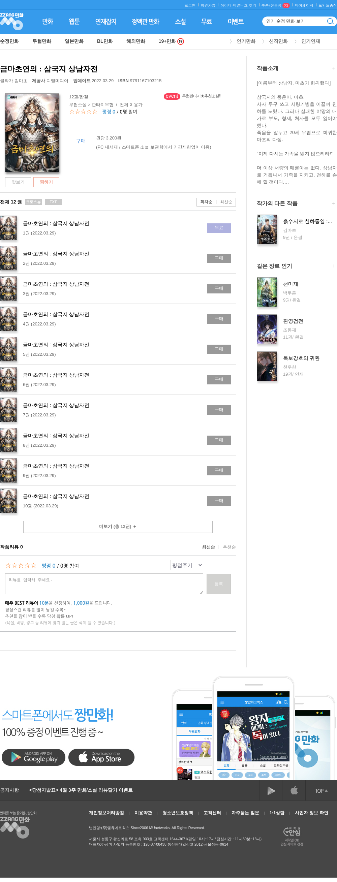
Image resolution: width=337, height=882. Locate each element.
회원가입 (208, 5)
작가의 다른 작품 (296, 204)
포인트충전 (327, 5)
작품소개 (296, 69)
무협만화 (41, 41)
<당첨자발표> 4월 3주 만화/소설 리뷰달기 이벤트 (81, 790)
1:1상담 (277, 812)
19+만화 (171, 41)
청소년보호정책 (177, 812)
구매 (219, 257)
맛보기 (18, 182)
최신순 (222, 201)
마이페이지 (304, 5)
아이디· (226, 5)
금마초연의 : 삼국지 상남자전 (49, 69)
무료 (219, 227)
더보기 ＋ (118, 526)
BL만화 (105, 41)
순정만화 (9, 41)
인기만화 (246, 41)
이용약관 (143, 812)
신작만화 (278, 41)
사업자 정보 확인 (311, 812)
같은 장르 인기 (296, 266)
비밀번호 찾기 (244, 5)
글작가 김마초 (14, 80)
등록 (218, 583)
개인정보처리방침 (106, 812)
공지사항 (9, 790)
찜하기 (46, 182)
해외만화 (135, 41)
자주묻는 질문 (245, 812)
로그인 (189, 5)
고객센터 (212, 812)
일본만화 (74, 41)
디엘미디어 (50, 80)
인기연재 (310, 41)
